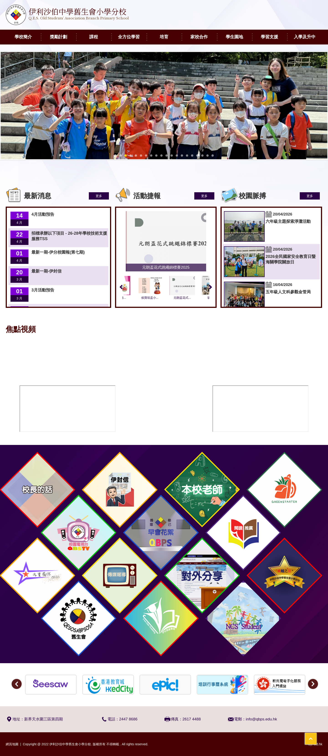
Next (210, 287)
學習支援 (274, 34)
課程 (100, 34)
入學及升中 (308, 34)
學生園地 (239, 34)
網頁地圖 (12, 744)
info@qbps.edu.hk (261, 719)
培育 (171, 34)
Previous (121, 287)
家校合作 (203, 34)
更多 (99, 196)
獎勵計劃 (63, 34)
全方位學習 (132, 34)
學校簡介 (28, 34)
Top (316, 735)
